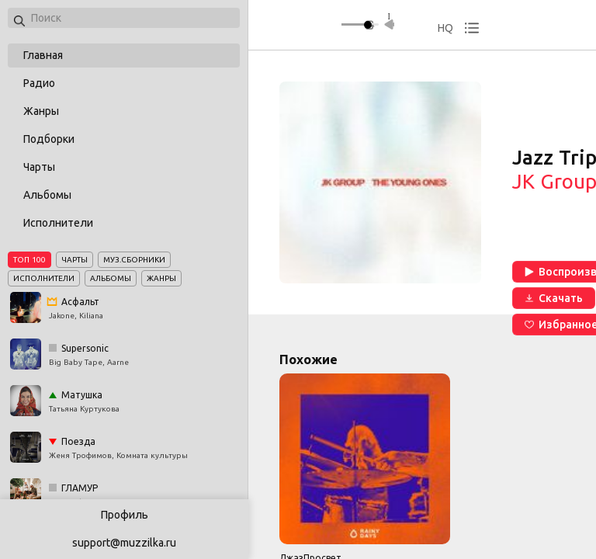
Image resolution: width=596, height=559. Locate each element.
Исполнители (58, 223)
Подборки (48, 139)
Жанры (41, 111)
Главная (43, 55)
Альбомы (47, 195)
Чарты (39, 167)
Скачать (554, 298)
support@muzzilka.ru (124, 542)
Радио (39, 83)
